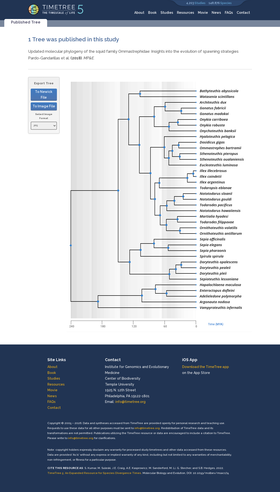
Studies (200, 3)
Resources (185, 12)
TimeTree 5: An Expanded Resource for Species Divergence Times (94, 473)
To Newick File (43, 95)
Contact (243, 12)
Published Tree (25, 22)
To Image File (44, 106)
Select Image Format (43, 116)
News (216, 12)
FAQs (229, 12)
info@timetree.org (130, 402)
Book (152, 12)
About (139, 12)
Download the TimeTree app (205, 367)
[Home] (56, 9)
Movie (203, 12)
